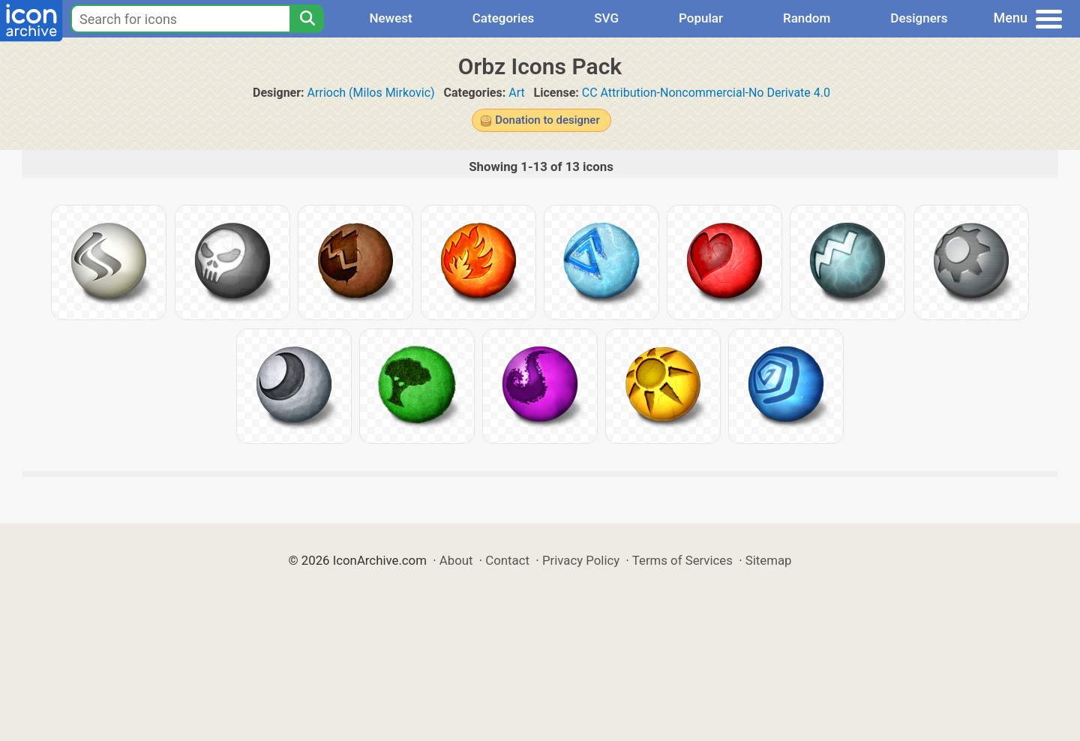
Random (806, 18)
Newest (390, 18)
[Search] (307, 18)
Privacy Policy (581, 560)
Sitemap (769, 560)
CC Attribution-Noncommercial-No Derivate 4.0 (706, 93)
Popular (701, 18)
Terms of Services (682, 560)
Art (516, 93)
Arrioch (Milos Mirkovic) (371, 93)
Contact (507, 560)
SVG (606, 18)
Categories (503, 18)
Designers (918, 18)
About (456, 560)
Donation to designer (547, 120)
